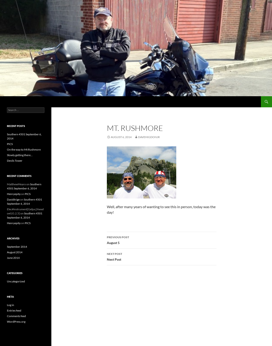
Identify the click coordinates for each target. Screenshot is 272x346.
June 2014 (13, 258)
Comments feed (16, 316)
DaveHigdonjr (149, 137)
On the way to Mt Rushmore (24, 149)
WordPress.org (16, 321)
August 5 (161, 240)
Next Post (161, 256)
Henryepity (14, 194)
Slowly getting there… (20, 155)
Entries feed (14, 310)
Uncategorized (16, 281)
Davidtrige (13, 199)
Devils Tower (14, 160)
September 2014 (17, 246)
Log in (10, 305)
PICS (10, 144)
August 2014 (14, 252)
